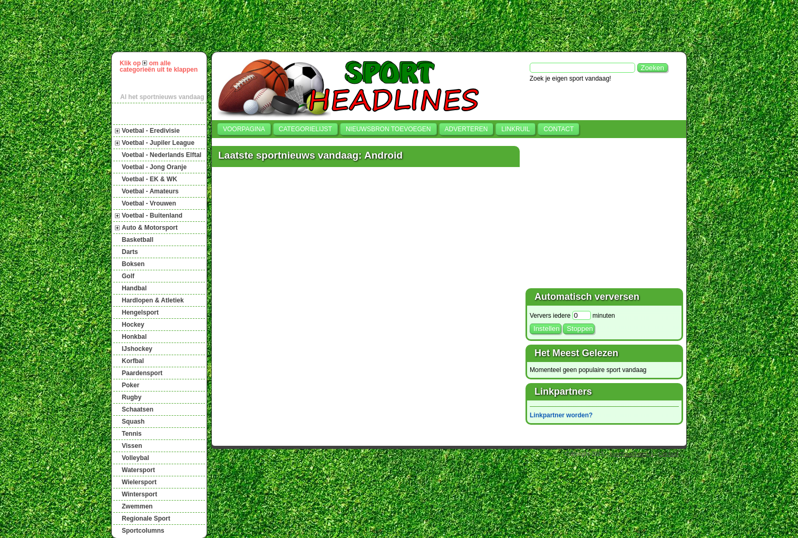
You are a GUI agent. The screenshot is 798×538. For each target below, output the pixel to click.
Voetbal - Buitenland (152, 215)
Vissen (132, 445)
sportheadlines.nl (631, 454)
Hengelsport (140, 312)
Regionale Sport (146, 518)
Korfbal (133, 361)
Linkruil (515, 129)
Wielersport (139, 482)
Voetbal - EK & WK (149, 179)
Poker (130, 385)
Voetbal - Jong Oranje (154, 167)
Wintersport (139, 494)
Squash (133, 421)
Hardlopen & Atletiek (153, 300)
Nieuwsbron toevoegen (388, 129)
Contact (558, 129)
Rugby (131, 397)
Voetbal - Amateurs (150, 191)
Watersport (138, 470)
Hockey (133, 324)
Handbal (134, 288)
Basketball (137, 239)
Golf (128, 276)
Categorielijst (305, 129)
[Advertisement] (404, 26)
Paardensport (142, 373)
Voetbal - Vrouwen (149, 203)
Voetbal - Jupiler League (158, 142)
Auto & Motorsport (150, 227)
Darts (130, 252)
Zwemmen (137, 506)
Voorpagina (244, 129)
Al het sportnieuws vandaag (162, 97)
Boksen (133, 264)
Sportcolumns (143, 530)
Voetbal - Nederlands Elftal (161, 155)
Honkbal (134, 336)
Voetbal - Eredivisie (151, 130)
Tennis (132, 433)
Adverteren (466, 129)
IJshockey (137, 349)
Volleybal (135, 458)
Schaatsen (137, 409)
